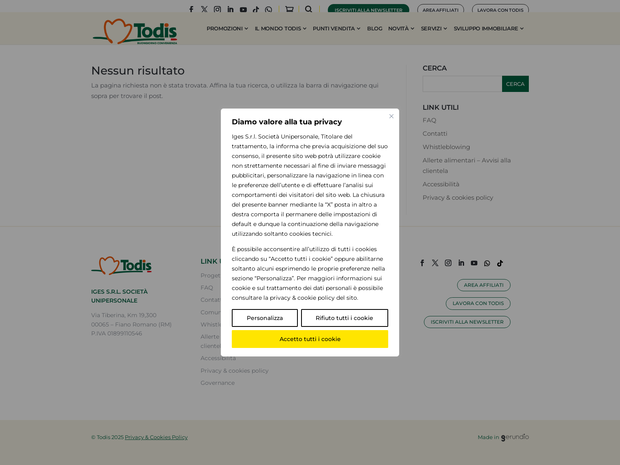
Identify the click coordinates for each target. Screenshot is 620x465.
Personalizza (265, 318)
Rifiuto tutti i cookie (344, 318)
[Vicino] (391, 116)
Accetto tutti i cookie (310, 339)
